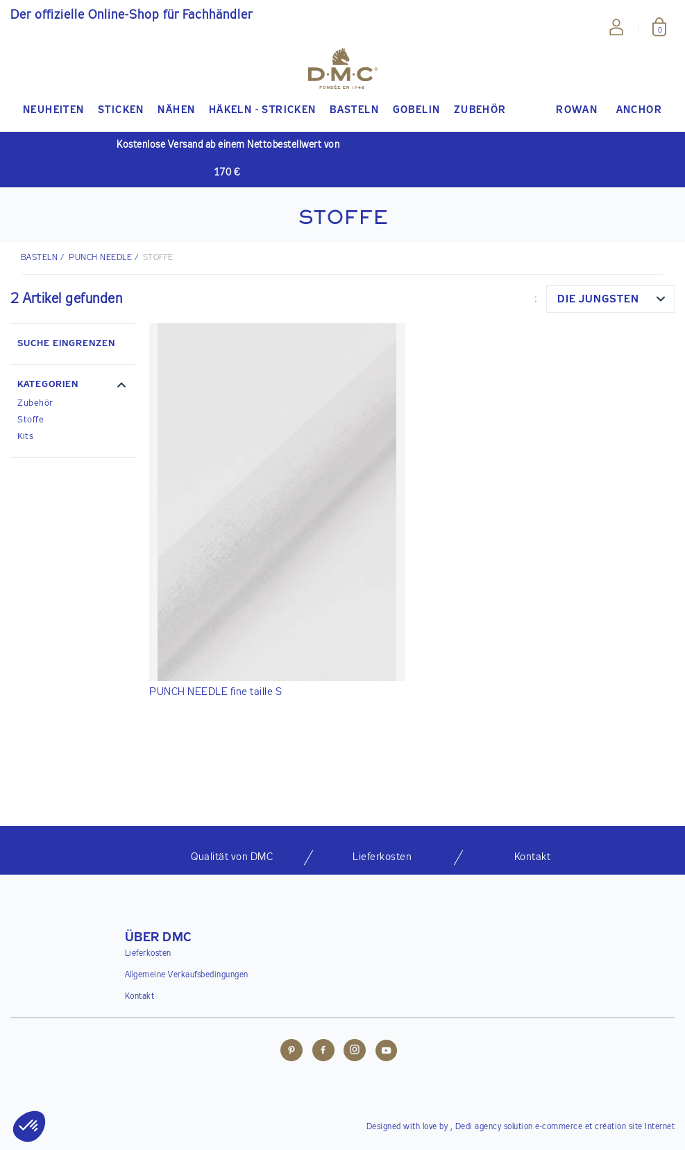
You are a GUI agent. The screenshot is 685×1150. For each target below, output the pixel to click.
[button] (72, 386)
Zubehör (35, 403)
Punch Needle (100, 258)
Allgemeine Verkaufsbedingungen (186, 975)
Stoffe (30, 419)
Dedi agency (478, 1127)
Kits (25, 436)
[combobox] (610, 299)
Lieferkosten (148, 954)
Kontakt (140, 997)
